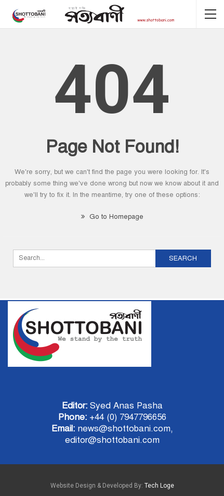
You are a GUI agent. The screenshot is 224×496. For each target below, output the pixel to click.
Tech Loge (159, 485)
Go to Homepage (112, 217)
